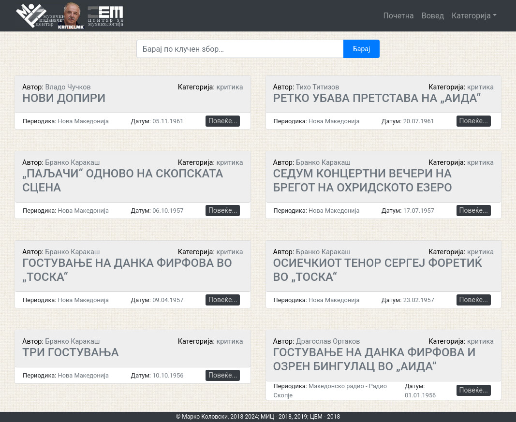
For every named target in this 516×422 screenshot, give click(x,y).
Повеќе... (222, 121)
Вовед (433, 15)
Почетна (398, 15)
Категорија (471, 15)
